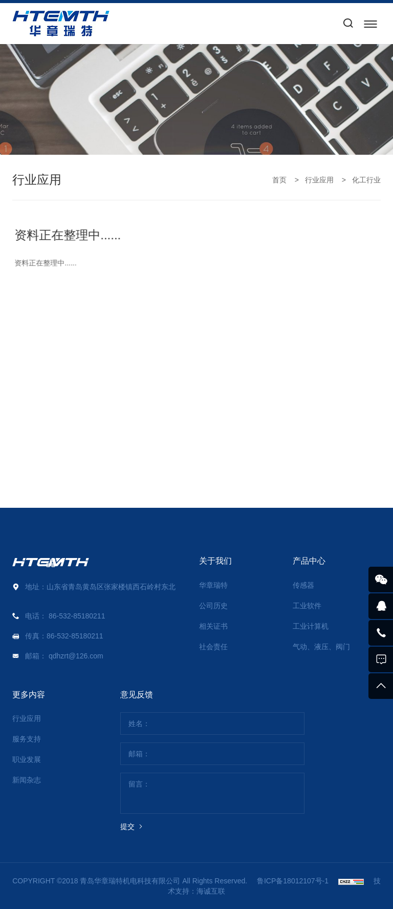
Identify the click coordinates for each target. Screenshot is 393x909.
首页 (279, 180)
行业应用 (319, 180)
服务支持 (26, 739)
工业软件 (307, 606)
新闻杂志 (26, 780)
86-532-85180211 (77, 616)
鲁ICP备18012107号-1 (293, 881)
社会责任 (213, 647)
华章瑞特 (213, 585)
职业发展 (26, 759)
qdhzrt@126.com (76, 656)
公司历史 (213, 606)
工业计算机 (311, 626)
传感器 (303, 585)
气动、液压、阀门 (321, 647)
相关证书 (213, 626)
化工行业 (366, 180)
